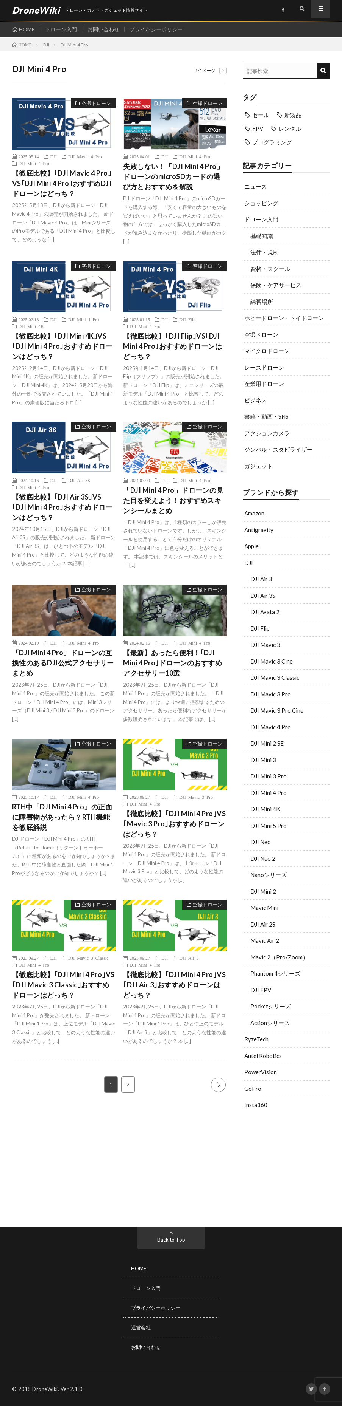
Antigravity (258, 529)
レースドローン (264, 367)
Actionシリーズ (270, 1022)
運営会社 (141, 1327)
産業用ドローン (264, 383)
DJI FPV (260, 990)
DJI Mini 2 (263, 891)
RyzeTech (256, 1039)
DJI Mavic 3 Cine (271, 661)
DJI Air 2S (262, 924)
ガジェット (258, 465)
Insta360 (255, 1104)
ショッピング (261, 203)
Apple (251, 546)
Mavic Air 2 (264, 940)
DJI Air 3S (262, 595)
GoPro (252, 1088)
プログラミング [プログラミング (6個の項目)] (272, 142)
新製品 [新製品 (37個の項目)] (292, 114)
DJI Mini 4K (265, 809)
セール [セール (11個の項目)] (260, 114)
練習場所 (261, 301)
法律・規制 (264, 252)
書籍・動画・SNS (266, 416)
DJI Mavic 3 (265, 644)
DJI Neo (260, 841)
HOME (27, 29)
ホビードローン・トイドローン (284, 317)
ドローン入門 (62, 29)
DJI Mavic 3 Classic (274, 677)
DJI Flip (260, 628)
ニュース (255, 186)
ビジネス (255, 400)
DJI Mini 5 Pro (268, 825)
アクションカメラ (267, 433)
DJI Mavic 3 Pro (270, 694)
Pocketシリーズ (270, 1006)
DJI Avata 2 (265, 611)
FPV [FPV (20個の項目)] (257, 128)
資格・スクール (270, 268)
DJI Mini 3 (263, 759)
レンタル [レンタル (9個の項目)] (289, 128)
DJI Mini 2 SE (267, 743)
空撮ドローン (261, 334)
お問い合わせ (106, 29)
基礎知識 (261, 235)
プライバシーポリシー (160, 29)
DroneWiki (45, 1389)
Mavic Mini (264, 907)
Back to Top (171, 1239)
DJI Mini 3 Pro (268, 776)
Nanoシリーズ (268, 874)
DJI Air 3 (261, 578)
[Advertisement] (286, 1166)
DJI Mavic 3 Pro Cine (276, 710)
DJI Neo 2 (262, 858)
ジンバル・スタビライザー (278, 449)
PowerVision (260, 1072)
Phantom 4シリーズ (275, 973)
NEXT (218, 1084)
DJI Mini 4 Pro (268, 792)
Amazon (254, 513)
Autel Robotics (263, 1055)
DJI (248, 562)
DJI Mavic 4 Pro (270, 727)
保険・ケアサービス (275, 285)
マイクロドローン (267, 350)
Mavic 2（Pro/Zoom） (279, 957)
